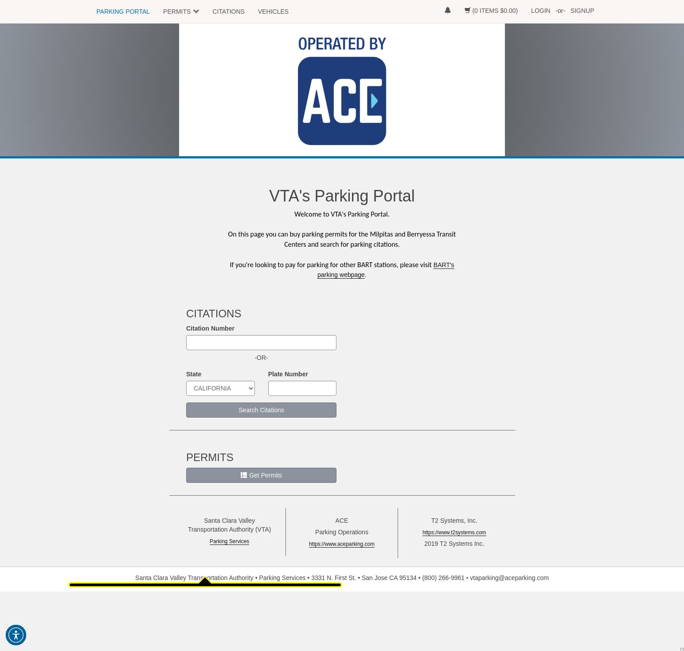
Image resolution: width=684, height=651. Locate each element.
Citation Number (210, 328)
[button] (16, 635)
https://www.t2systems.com (454, 532)
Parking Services (229, 541)
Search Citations (261, 410)
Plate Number (288, 374)
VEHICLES (273, 11)
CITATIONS (228, 11)
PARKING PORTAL (123, 11)
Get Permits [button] (261, 475)
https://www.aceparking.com (342, 544)
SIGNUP (582, 10)
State (193, 374)
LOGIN (541, 10)
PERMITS (177, 11)
